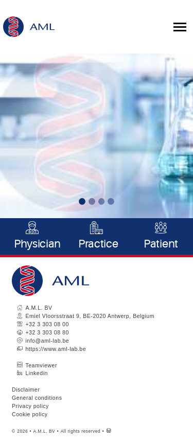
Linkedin (36, 373)
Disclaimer (26, 389)
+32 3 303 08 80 (46, 332)
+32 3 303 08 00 (46, 324)
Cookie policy (30, 414)
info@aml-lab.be (47, 341)
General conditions (37, 398)
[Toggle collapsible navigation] (180, 27)
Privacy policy (30, 406)
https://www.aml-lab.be (55, 349)
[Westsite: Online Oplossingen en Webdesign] (109, 431)
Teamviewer (41, 365)
